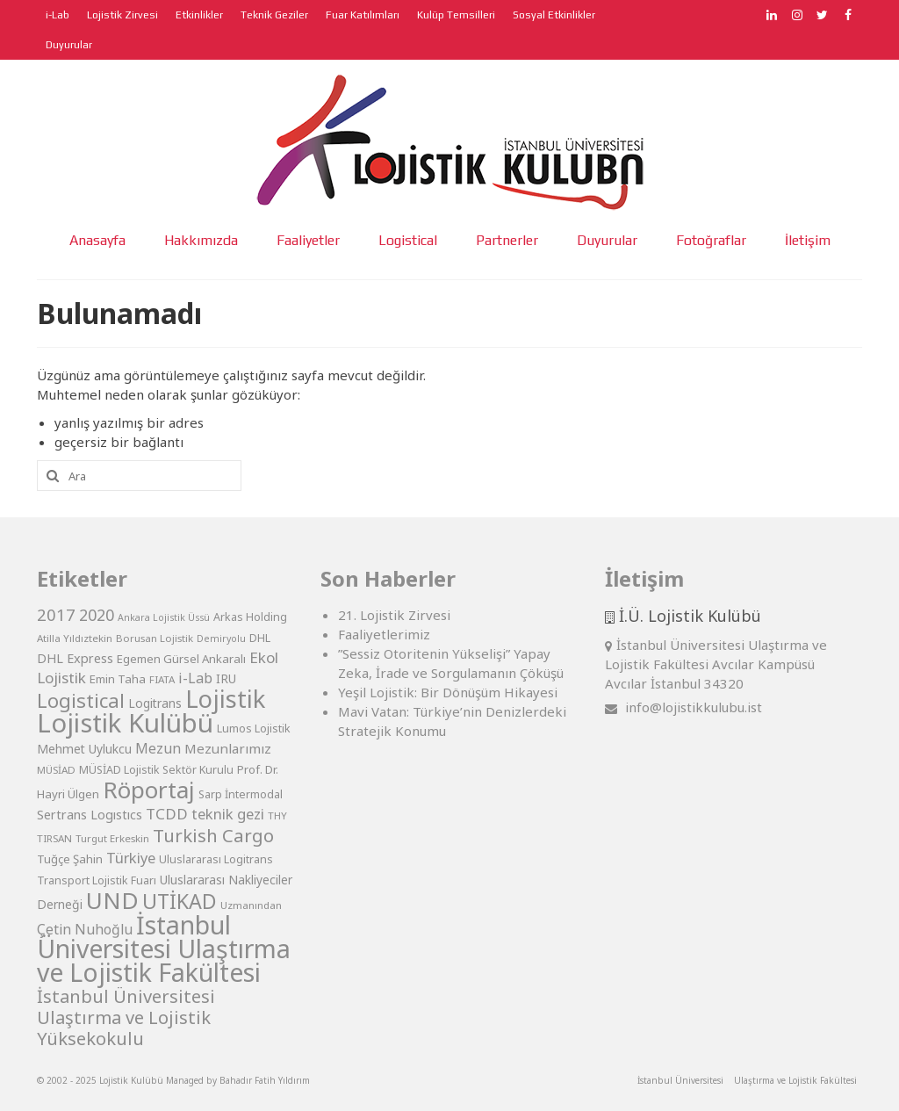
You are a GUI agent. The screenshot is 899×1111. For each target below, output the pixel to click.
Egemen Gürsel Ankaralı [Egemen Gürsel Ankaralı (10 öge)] (181, 659)
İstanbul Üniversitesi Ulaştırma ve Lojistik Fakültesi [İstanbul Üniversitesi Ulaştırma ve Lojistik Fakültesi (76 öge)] (164, 948)
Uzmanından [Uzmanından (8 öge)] (251, 905)
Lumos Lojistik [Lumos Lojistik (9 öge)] (254, 728)
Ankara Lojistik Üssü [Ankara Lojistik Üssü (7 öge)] (164, 617)
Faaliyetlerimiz (384, 634)
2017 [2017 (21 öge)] (56, 614)
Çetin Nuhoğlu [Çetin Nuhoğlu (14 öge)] (85, 929)
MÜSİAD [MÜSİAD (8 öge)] (56, 769)
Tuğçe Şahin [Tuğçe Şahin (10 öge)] (70, 859)
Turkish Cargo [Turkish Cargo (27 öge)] (213, 835)
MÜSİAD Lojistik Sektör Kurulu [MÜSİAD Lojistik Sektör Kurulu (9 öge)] (156, 769)
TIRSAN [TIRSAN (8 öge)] (54, 838)
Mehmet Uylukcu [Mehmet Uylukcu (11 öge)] (84, 748)
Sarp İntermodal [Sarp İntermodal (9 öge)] (240, 794)
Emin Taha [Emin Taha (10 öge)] (118, 679)
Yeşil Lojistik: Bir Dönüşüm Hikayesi (447, 692)
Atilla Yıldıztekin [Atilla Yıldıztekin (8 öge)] (74, 638)
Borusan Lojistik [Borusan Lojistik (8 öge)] (154, 638)
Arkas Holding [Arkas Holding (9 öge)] (250, 617)
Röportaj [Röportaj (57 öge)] (149, 789)
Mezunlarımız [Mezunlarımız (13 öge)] (227, 748)
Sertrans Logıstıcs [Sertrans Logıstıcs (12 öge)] (89, 814)
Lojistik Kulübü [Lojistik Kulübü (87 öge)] (125, 722)
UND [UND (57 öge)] (112, 900)
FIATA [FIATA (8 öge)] (162, 679)
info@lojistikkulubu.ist (683, 707)
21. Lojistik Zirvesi (394, 615)
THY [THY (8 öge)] (277, 815)
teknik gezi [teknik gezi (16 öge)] (227, 814)
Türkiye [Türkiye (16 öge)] (130, 858)
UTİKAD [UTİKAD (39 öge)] (179, 901)
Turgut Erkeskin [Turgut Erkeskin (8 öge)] (112, 838)
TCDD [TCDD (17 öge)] (167, 814)
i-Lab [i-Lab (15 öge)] (195, 678)
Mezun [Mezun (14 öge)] (158, 748)
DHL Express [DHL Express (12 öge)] (75, 658)
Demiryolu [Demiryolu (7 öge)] (221, 638)
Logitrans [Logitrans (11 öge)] (155, 703)
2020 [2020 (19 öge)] (96, 614)
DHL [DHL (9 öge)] (259, 638)
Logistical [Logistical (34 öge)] (81, 700)
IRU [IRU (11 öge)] (226, 678)
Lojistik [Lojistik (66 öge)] (225, 698)
